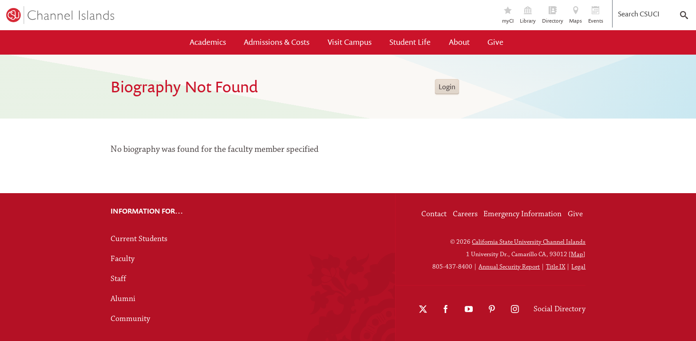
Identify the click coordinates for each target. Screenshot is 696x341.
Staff (118, 279)
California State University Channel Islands (528, 242)
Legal (578, 267)
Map (577, 254)
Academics (208, 42)
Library (528, 15)
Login (447, 86)
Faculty (122, 259)
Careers (465, 214)
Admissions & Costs (276, 42)
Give (495, 42)
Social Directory (559, 309)
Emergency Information (522, 214)
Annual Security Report (509, 267)
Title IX (555, 267)
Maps (575, 15)
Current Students (139, 239)
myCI (508, 15)
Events (595, 15)
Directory (552, 15)
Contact (434, 214)
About (459, 42)
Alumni (123, 299)
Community (130, 319)
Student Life (410, 42)
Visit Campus (350, 42)
